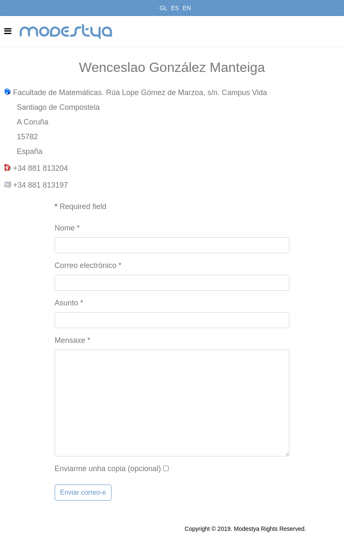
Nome (67, 228)
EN (187, 8)
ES (175, 8)
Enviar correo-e (83, 492)
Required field (80, 206)
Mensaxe (72, 340)
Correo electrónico (88, 265)
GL (163, 8)
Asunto (69, 303)
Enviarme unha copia (90, 468)
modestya (66, 31)
